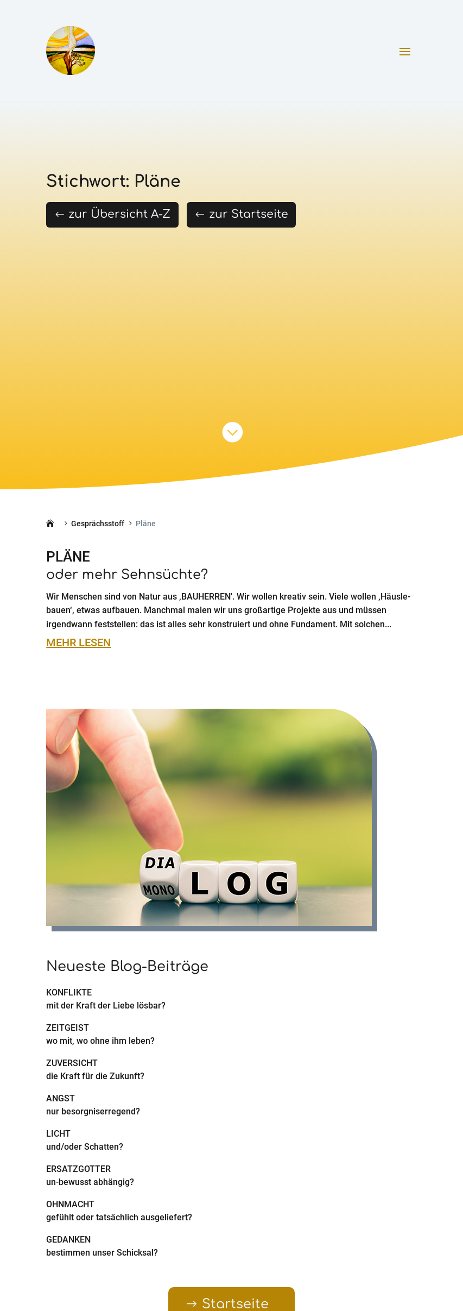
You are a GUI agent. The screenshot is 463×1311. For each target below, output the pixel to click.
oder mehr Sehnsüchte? (127, 575)
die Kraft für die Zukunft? (95, 1076)
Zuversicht (72, 1063)
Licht (58, 1134)
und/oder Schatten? (84, 1147)
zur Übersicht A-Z (119, 214)
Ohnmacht (70, 1204)
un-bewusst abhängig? (90, 1182)
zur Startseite (248, 214)
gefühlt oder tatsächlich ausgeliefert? (119, 1217)
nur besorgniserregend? (93, 1111)
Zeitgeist (67, 1028)
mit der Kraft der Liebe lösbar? (106, 1005)
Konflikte (69, 992)
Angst (60, 1098)
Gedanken (68, 1239)
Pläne (68, 557)
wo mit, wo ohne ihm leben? (100, 1041)
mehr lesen (78, 642)
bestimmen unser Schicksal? (102, 1252)
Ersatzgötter (78, 1169)
